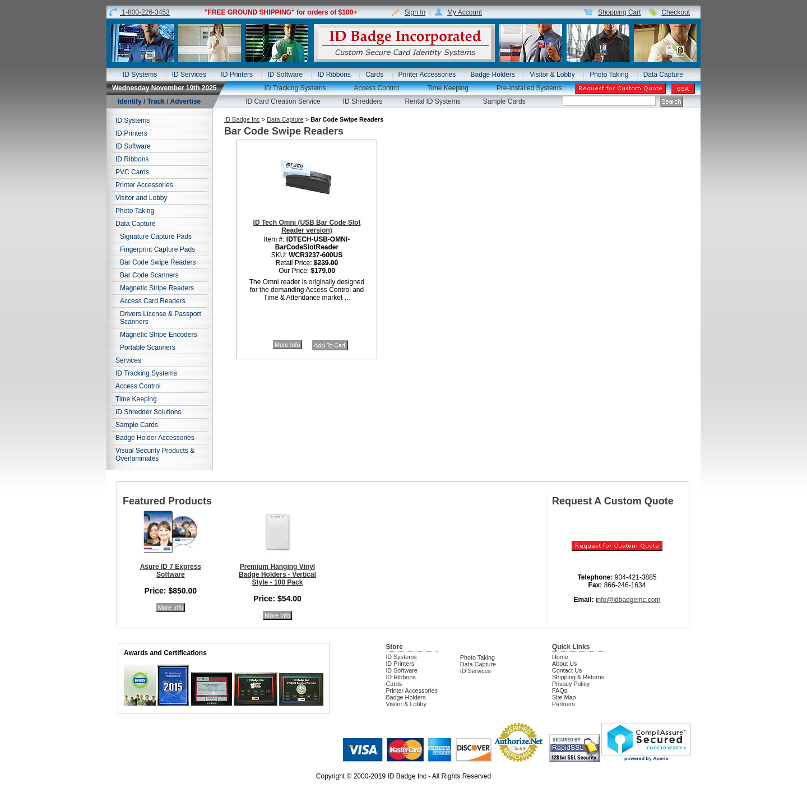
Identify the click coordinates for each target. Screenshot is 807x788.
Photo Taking (609, 74)
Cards (374, 74)
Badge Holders (493, 74)
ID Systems (140, 74)
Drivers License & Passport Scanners (160, 318)
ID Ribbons (333, 74)
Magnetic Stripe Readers (157, 288)
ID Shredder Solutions (148, 412)
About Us (564, 663)
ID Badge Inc (242, 119)
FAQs (559, 690)
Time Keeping (448, 88)
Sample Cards (504, 101)
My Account (464, 12)
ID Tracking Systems (295, 88)
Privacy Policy (571, 683)
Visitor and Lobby (141, 198)
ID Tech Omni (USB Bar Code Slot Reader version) (307, 226)
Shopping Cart (619, 12)
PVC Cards (132, 172)
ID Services (189, 74)
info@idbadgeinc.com (628, 600)
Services (128, 360)
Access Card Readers (152, 301)
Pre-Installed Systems (529, 88)
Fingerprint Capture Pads (157, 249)
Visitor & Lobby (552, 74)
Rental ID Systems (432, 101)
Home (560, 656)
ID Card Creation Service (282, 101)
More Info (287, 344)
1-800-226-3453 (145, 12)
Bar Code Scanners (149, 275)
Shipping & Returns (578, 677)
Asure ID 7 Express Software (170, 570)
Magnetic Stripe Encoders (158, 335)
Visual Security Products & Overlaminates (154, 454)
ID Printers (237, 74)
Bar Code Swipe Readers (158, 262)
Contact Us (567, 670)
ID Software (285, 74)
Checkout (675, 12)
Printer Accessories (427, 74)
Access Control (377, 88)
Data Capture (663, 74)
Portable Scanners (147, 347)
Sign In (415, 12)
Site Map (564, 697)
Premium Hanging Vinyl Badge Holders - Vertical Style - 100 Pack (277, 574)
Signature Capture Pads (156, 236)
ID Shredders (363, 101)
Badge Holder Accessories (154, 438)
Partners (563, 704)
